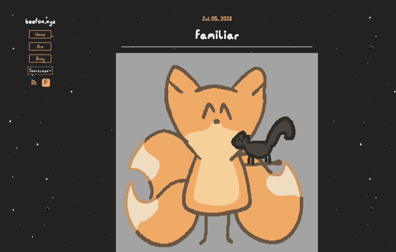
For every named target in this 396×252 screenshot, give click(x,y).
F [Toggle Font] (46, 82)
